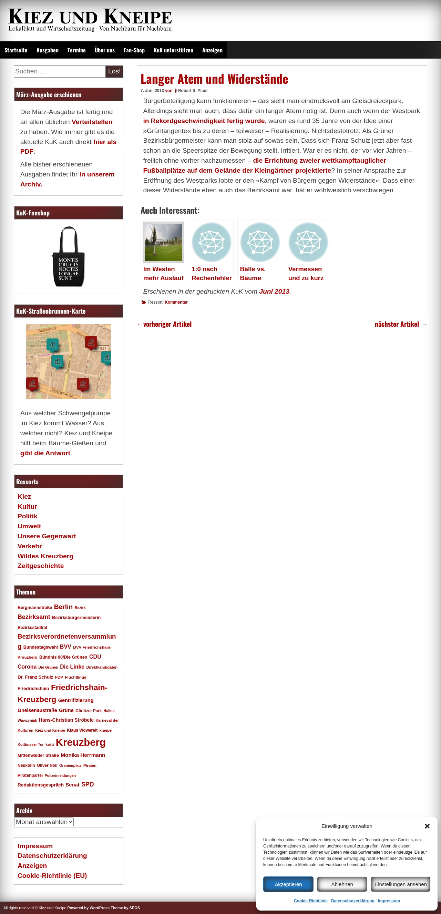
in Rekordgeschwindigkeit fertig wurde (204, 120)
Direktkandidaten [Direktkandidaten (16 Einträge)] (102, 667)
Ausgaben (48, 50)
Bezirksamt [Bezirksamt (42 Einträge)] (34, 616)
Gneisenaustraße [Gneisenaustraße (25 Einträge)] (37, 710)
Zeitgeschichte (41, 565)
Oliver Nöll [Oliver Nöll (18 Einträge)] (47, 765)
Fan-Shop (134, 50)
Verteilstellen (92, 121)
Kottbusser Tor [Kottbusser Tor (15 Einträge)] (31, 744)
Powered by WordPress (88, 908)
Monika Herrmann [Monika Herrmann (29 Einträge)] (83, 755)
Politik (28, 516)
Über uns (105, 50)
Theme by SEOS (125, 908)
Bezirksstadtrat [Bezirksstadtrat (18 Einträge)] (32, 627)
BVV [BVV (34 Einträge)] (65, 646)
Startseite (16, 50)
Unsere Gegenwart (47, 536)
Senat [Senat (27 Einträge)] (72, 785)
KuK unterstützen (173, 50)
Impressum (389, 900)
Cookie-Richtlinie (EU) (52, 875)
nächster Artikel (401, 324)
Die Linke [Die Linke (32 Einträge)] (72, 667)
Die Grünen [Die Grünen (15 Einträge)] (48, 667)
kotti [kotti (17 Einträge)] (49, 744)
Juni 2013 (274, 291)
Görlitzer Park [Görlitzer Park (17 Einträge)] (88, 710)
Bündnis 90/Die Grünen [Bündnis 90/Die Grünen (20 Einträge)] (63, 657)
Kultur (27, 506)
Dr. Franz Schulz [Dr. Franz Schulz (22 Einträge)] (35, 677)
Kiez (24, 496)
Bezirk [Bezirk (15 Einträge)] (80, 608)
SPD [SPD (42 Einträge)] (87, 784)
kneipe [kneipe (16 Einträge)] (106, 730)
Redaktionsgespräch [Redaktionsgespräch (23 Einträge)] (41, 785)
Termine (77, 50)
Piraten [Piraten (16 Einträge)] (89, 765)
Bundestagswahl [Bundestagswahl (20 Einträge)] (40, 647)
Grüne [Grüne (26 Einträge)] (66, 710)
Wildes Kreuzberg (45, 556)
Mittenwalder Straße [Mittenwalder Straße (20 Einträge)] (38, 755)
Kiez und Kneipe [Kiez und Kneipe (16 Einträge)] (50, 730)
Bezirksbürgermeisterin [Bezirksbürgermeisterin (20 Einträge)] (76, 617)
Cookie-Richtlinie (311, 900)
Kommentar (176, 302)
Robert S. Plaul (192, 90)
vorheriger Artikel (164, 324)
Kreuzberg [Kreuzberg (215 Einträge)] (81, 742)
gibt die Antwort (45, 453)
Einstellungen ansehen (401, 884)
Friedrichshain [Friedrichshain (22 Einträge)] (33, 688)
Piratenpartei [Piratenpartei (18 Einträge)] (30, 775)
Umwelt (29, 526)
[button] (427, 826)
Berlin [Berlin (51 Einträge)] (63, 606)
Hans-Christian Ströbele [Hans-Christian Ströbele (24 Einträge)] (66, 720)
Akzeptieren (288, 884)
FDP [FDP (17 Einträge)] (59, 677)
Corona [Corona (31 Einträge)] (27, 667)
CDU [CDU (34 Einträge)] (95, 656)
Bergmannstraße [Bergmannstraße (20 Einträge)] (35, 607)
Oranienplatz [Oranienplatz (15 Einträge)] (70, 765)
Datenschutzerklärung (353, 900)
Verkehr (30, 546)
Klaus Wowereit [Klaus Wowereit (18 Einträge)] (82, 730)
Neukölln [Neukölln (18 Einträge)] (26, 765)
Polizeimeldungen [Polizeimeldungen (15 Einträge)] (60, 775)
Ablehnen (342, 884)
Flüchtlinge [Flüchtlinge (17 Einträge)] (75, 677)
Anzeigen (212, 50)
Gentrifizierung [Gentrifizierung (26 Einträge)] (76, 700)
